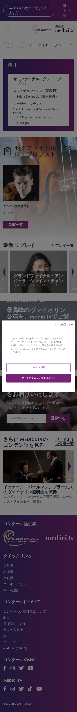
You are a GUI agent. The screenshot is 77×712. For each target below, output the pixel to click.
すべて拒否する (62, 324)
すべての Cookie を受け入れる (38, 378)
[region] (38, 356)
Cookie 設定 (38, 367)
